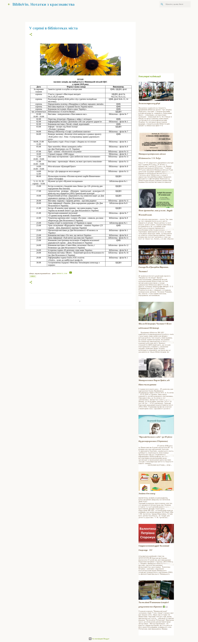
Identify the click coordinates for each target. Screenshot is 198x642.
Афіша (32, 276)
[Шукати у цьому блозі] (177, 4)
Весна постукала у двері (149, 103)
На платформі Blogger (99, 639)
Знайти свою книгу (147, 493)
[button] (30, 34)
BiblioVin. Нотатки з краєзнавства (44, 4)
